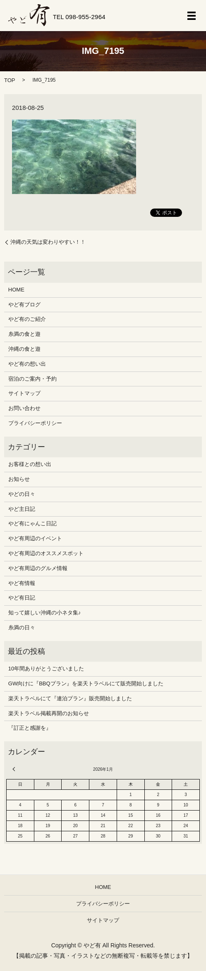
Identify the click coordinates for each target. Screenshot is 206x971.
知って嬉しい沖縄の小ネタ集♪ (44, 612)
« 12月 (14, 769)
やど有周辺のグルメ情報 (37, 568)
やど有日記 (21, 598)
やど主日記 (21, 509)
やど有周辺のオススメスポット (46, 553)
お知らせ (19, 479)
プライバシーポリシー (35, 423)
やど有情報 (21, 583)
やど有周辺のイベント (35, 538)
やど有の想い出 (27, 364)
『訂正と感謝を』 (29, 728)
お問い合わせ (24, 408)
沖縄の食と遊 (24, 349)
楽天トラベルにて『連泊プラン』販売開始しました (70, 698)
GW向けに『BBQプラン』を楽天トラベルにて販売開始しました (85, 683)
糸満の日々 (21, 627)
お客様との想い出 (29, 464)
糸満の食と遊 (24, 334)
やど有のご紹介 (27, 319)
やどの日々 (21, 494)
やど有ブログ (24, 304)
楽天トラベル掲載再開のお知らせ (48, 713)
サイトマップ (24, 393)
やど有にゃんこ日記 (32, 523)
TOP (9, 80)
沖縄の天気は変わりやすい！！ (48, 242)
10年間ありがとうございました (46, 668)
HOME (16, 289)
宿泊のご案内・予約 (32, 379)
